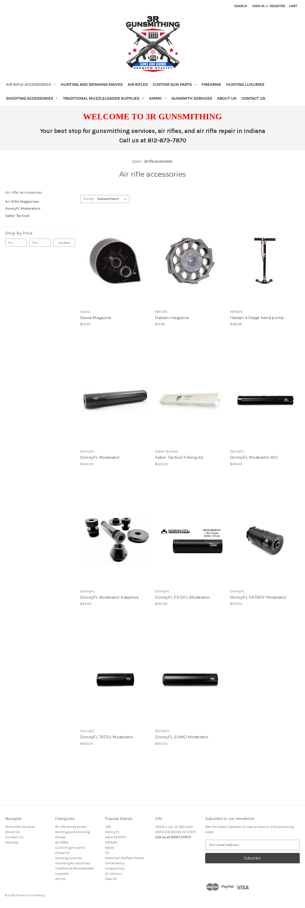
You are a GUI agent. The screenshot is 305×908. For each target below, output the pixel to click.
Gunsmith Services (191, 98)
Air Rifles (138, 84)
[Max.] (40, 243)
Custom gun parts (174, 84)
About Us (226, 98)
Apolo (109, 847)
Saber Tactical (17, 215)
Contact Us (253, 98)
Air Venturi (113, 874)
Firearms (211, 84)
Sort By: (88, 199)
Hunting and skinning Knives (92, 84)
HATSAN (111, 842)
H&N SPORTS (115, 837)
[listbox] (112, 199)
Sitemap (12, 842)
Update (64, 243)
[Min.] (16, 243)
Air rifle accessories (31, 84)
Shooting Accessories (32, 98)
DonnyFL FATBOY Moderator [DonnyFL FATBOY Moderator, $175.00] (258, 597)
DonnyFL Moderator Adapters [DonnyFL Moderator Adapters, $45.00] (109, 597)
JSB (108, 827)
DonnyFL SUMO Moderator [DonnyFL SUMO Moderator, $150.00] (181, 737)
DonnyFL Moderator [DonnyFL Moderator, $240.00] (100, 457)
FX (107, 853)
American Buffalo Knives (124, 858)
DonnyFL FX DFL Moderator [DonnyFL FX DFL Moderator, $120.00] (182, 597)
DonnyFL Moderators (22, 208)
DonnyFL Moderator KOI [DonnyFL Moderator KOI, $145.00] (254, 457)
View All (111, 879)
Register (277, 6)
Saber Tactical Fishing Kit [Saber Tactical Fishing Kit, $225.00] (179, 457)
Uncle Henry (114, 863)
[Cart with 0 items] (293, 6)
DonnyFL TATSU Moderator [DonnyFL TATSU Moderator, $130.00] (106, 737)
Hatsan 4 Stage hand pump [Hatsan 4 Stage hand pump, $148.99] (257, 317)
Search (240, 6)
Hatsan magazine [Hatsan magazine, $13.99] (172, 317)
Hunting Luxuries (245, 84)
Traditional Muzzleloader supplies (103, 98)
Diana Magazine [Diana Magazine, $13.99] (96, 317)
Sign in (258, 6)
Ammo (157, 98)
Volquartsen (115, 868)
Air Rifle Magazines (22, 201)
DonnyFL (112, 832)
